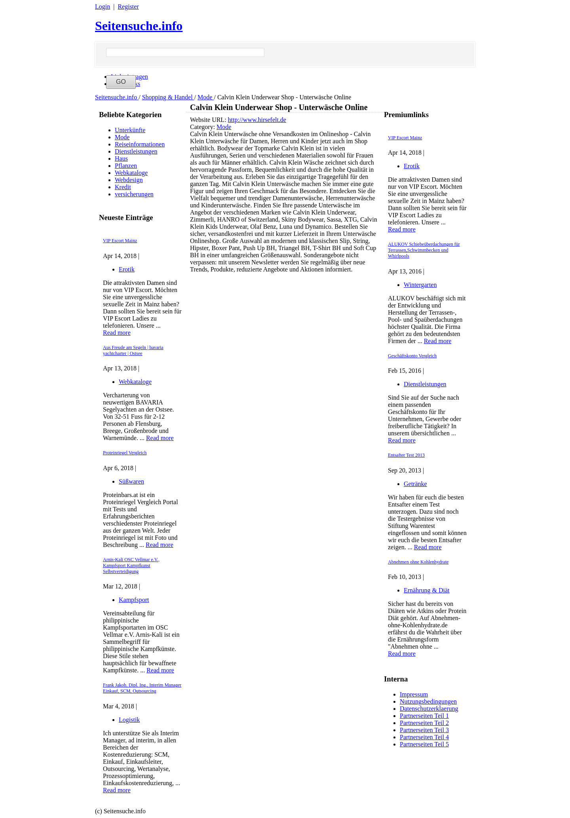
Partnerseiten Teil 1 (424, 715)
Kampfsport (134, 599)
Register (128, 6)
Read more (117, 332)
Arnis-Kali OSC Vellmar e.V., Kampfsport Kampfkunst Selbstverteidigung (131, 565)
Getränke (415, 483)
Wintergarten (420, 284)
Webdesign (129, 180)
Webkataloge (131, 172)
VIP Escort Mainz (120, 240)
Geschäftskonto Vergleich (412, 356)
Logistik (129, 719)
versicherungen (134, 194)
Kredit (123, 187)
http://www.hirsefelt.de (257, 119)
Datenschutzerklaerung (429, 708)
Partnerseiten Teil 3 (424, 730)
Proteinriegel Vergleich (125, 452)
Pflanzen (126, 165)
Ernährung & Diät (427, 590)
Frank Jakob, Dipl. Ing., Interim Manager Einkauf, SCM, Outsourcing (142, 688)
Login (102, 6)
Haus (121, 158)
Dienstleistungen (136, 151)
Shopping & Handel (168, 97)
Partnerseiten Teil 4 (424, 737)
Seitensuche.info (138, 26)
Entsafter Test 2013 (406, 455)
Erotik (127, 269)
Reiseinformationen (140, 144)
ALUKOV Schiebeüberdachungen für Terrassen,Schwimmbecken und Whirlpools (424, 250)
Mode (206, 97)
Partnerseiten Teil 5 (424, 744)
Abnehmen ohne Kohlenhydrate (418, 562)
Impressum (414, 694)
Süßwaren (131, 481)
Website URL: (209, 119)
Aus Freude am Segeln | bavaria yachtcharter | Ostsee (133, 350)
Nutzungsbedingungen (428, 701)
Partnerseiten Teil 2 (424, 722)
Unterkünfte (130, 130)
